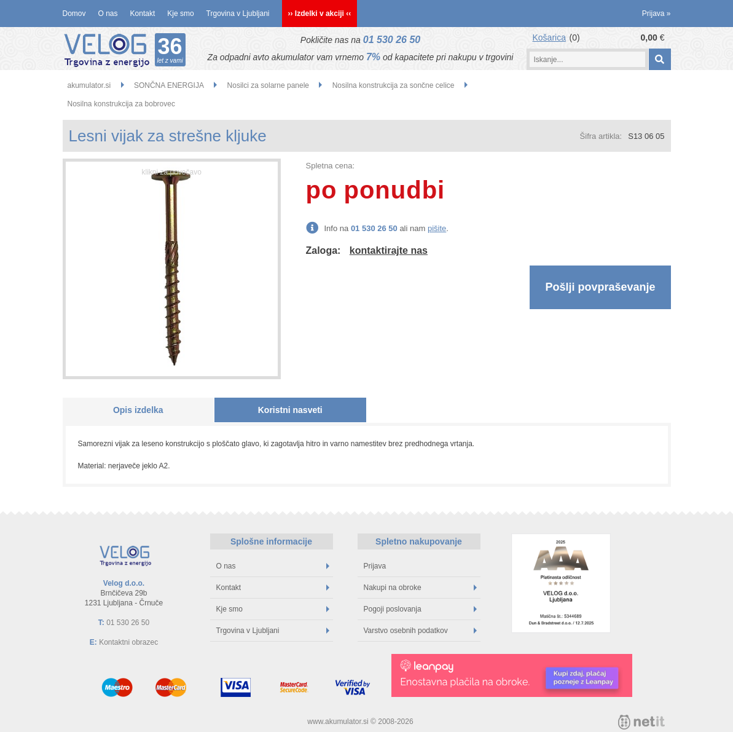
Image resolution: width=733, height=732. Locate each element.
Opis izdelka (138, 410)
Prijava (656, 13)
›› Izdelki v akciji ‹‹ (319, 13)
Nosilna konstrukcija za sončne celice (393, 85)
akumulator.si (89, 85)
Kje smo (180, 13)
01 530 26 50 (391, 39)
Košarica (549, 37)
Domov (74, 13)
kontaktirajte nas (389, 250)
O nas (108, 13)
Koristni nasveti (290, 410)
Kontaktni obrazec (128, 642)
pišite (437, 228)
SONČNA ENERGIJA (169, 85)
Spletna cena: (330, 165)
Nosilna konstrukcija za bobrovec (121, 104)
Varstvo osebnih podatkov (420, 630)
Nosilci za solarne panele (268, 85)
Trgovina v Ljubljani (238, 13)
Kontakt (142, 13)
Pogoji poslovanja (420, 609)
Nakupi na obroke (420, 587)
